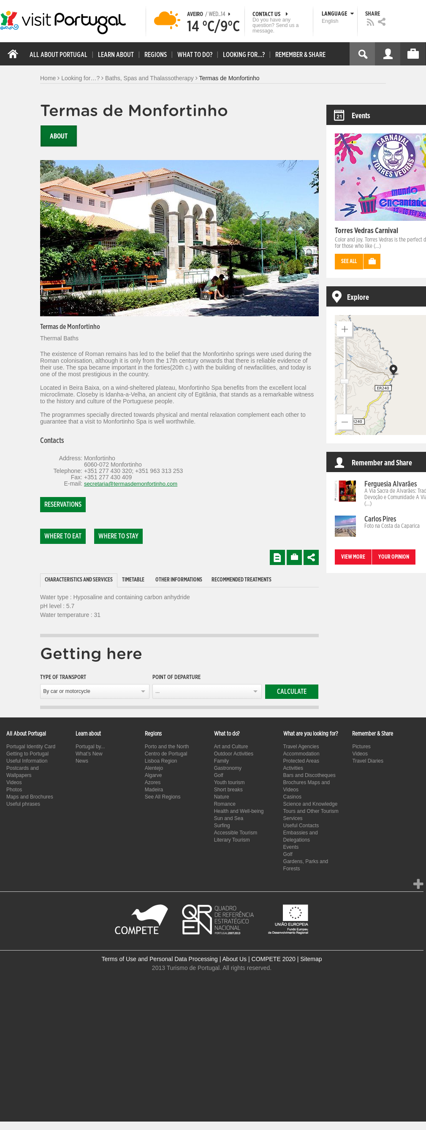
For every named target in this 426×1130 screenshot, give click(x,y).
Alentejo (154, 768)
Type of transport (63, 677)
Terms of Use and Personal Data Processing (159, 959)
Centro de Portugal (166, 754)
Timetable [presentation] (133, 580)
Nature (221, 797)
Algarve (153, 775)
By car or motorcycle (66, 691)
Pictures (361, 747)
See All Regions (163, 797)
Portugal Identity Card (30, 747)
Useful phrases (23, 804)
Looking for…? (80, 78)
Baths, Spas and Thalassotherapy (149, 78)
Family (221, 761)
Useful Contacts (301, 825)
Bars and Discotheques (309, 775)
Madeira (154, 790)
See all (349, 261)
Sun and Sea (228, 818)
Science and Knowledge (310, 804)
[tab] (78, 580)
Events (291, 847)
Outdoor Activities (233, 754)
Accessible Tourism (235, 833)
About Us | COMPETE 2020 (259, 959)
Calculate (292, 691)
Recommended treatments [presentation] (241, 580)
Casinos (292, 797)
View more (353, 557)
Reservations (62, 504)
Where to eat (62, 536)
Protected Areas (301, 761)
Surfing (222, 825)
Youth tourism (229, 782)
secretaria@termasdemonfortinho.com (130, 484)
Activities (293, 768)
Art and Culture (231, 747)
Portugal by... (90, 747)
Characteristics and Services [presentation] (79, 580)
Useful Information (26, 761)
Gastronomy (227, 768)
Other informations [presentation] (178, 580)
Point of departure (176, 677)
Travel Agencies (301, 747)
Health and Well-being (239, 811)
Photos (14, 790)
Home (48, 78)
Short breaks (228, 790)
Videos (14, 782)
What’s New (89, 754)
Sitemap (311, 959)
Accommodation (301, 754)
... (157, 691)
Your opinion (393, 557)
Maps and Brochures (29, 797)
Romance (225, 804)
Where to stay (118, 536)
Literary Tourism (232, 840)
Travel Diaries (367, 761)
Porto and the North (167, 747)
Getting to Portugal (27, 754)
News (82, 761)
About (59, 136)
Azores (152, 782)
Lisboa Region (161, 761)
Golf (218, 775)
